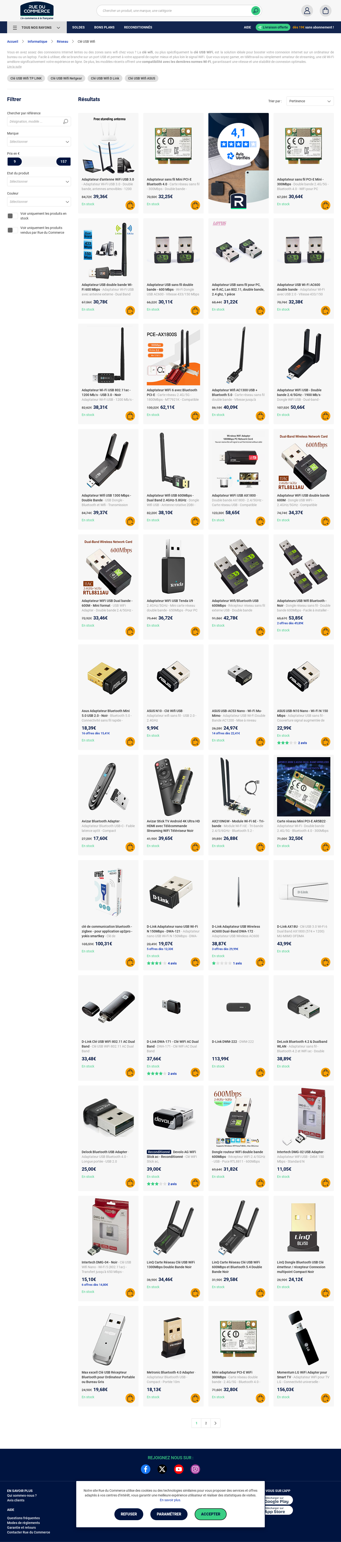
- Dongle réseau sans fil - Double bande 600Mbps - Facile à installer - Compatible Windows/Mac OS (303, 610)
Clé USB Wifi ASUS (141, 78)
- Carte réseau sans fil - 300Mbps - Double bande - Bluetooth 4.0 (173, 189)
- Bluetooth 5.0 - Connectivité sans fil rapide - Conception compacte (107, 720)
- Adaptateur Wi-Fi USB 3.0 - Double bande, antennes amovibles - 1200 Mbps (107, 189)
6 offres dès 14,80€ (95, 1284)
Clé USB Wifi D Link (105, 78)
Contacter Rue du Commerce (28, 1532)
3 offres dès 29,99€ (225, 949)
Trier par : (275, 101)
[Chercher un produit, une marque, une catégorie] (179, 10)
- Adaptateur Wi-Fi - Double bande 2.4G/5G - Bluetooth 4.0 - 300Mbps (302, 826)
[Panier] (325, 10)
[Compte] (307, 10)
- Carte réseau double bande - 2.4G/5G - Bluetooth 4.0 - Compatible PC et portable (236, 1381)
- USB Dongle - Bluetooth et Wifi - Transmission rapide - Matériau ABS (105, 505)
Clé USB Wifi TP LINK (26, 78)
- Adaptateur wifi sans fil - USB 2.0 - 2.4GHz (171, 715)
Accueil (12, 41)
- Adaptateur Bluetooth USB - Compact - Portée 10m (171, 1377)
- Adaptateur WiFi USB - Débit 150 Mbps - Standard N (301, 1156)
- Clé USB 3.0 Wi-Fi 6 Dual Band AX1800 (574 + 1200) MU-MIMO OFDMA (302, 931)
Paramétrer (169, 1514)
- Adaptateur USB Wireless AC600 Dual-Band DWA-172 (235, 936)
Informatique (37, 41)
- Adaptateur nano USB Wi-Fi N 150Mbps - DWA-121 (173, 936)
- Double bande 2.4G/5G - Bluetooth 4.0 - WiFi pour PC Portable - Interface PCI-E (303, 189)
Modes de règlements (23, 1523)
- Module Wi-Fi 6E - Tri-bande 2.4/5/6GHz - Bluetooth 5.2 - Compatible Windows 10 (237, 830)
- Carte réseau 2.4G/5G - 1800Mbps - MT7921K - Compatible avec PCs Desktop (173, 399)
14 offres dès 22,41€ (226, 733)
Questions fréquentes (23, 1518)
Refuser (129, 1514)
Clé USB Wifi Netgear (66, 78)
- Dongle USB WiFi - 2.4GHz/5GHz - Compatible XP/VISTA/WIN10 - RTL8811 (298, 505)
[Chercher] (255, 10)
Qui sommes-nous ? (22, 1495)
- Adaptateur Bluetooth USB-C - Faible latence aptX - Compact (108, 826)
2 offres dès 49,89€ (290, 623)
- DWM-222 (246, 1042)
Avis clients (15, 1500)
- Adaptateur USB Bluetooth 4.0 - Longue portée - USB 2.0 (105, 1156)
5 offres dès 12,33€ (160, 949)
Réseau (62, 41)
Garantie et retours (21, 1527)
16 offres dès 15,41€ (96, 733)
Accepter (210, 1514)
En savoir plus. (170, 1500)
